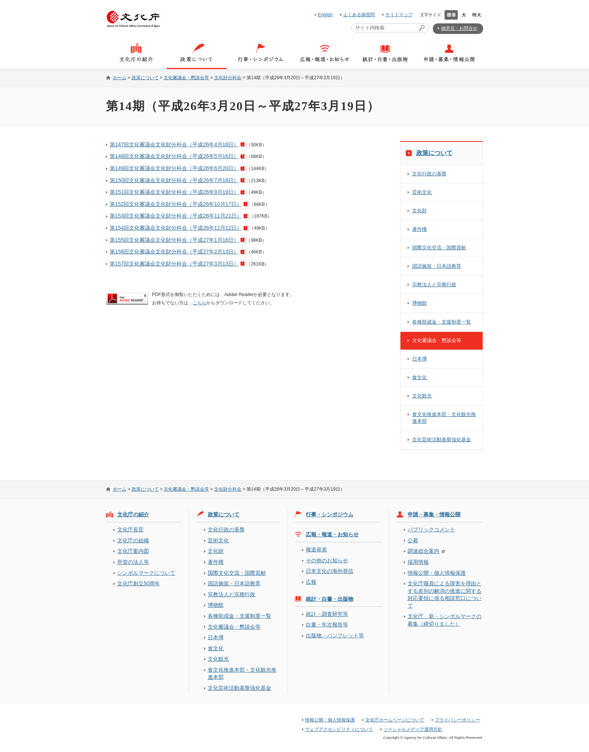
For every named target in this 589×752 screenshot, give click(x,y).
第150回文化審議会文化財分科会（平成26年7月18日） (174, 180)
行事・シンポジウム (329, 514)
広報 (311, 582)
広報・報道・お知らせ (332, 534)
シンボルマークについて (146, 573)
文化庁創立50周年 (138, 583)
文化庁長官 (130, 529)
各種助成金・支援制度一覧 (441, 322)
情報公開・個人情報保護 (437, 573)
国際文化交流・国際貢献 (439, 247)
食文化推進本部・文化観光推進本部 (444, 417)
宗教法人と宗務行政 (434, 284)
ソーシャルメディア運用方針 (412, 729)
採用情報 (418, 562)
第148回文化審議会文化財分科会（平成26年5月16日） (174, 156)
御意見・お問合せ (459, 28)
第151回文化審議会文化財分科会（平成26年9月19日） (174, 192)
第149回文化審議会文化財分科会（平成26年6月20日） (174, 168)
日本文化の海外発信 (329, 571)
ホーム (119, 77)
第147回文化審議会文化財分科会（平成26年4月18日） (174, 144)
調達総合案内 (423, 551)
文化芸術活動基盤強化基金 (441, 439)
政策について (145, 77)
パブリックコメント (431, 529)
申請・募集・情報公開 (434, 514)
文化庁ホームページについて (394, 720)
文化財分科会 (227, 77)
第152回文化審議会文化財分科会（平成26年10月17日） (176, 204)
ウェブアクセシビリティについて (339, 729)
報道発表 (316, 549)
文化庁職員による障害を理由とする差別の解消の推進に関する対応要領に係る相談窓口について (445, 594)
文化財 (419, 210)
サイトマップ (399, 14)
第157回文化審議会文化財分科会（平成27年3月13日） (174, 264)
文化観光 (422, 396)
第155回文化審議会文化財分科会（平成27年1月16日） (174, 240)
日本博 (419, 359)
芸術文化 (422, 192)
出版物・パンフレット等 (335, 635)
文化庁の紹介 (133, 514)
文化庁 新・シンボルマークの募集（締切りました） (445, 619)
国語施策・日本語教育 (436, 266)
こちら (199, 302)
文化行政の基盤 (429, 173)
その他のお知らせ (327, 560)
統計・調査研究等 (327, 614)
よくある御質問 (359, 14)
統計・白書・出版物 (329, 599)
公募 (413, 540)
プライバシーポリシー (457, 720)
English (325, 14)
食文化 (419, 377)
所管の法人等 (133, 562)
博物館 (419, 303)
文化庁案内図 (133, 551)
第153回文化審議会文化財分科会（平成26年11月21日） (176, 216)
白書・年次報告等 (327, 625)
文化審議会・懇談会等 (186, 77)
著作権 (419, 229)
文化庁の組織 (133, 540)
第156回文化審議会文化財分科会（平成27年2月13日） (174, 252)
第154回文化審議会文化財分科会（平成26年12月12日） (176, 228)
